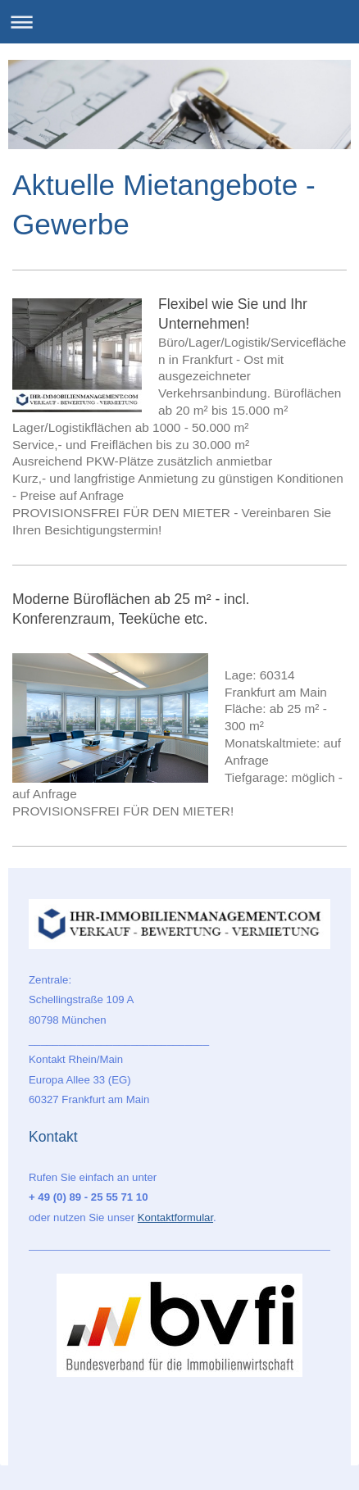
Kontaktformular (175, 1217)
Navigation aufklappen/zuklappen (179, 21)
